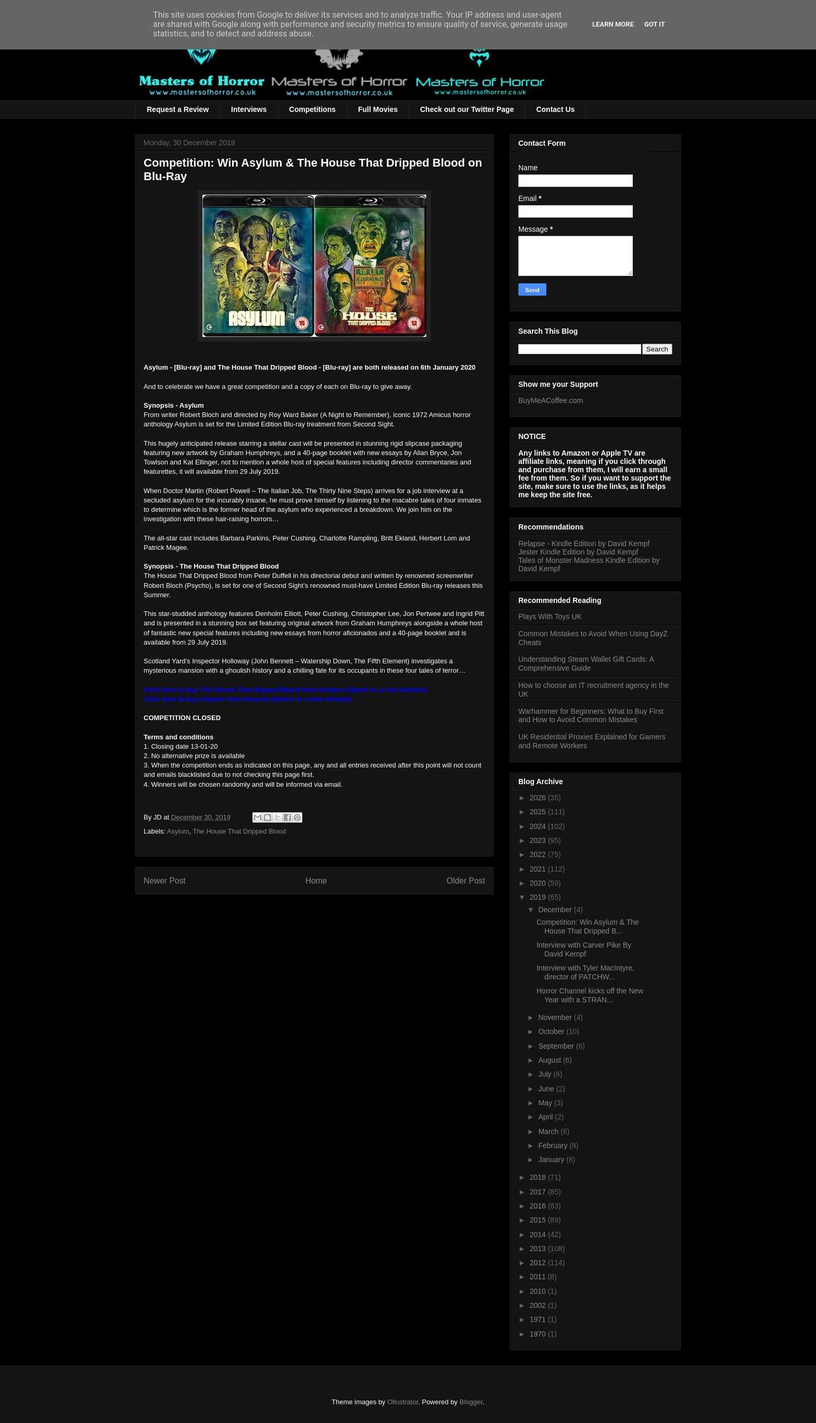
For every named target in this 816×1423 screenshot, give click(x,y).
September (557, 1046)
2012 (539, 1262)
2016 (539, 1206)
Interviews (248, 109)
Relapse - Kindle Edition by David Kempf (583, 543)
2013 (539, 1248)
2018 (539, 1177)
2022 (539, 854)
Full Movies (378, 109)
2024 (539, 826)
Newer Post (165, 880)
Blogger (471, 1402)
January (552, 1159)
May (546, 1103)
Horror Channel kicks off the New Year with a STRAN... (590, 995)
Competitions (312, 109)
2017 (539, 1192)
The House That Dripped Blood (239, 831)
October (552, 1031)
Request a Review (178, 109)
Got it (654, 24)
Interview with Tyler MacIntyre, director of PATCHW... (585, 972)
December (555, 909)
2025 (539, 812)
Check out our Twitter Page (467, 109)
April (546, 1117)
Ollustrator (402, 1402)
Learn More (613, 24)
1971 (539, 1319)
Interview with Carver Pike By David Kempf (584, 949)
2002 (539, 1305)
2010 (539, 1291)
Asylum (178, 831)
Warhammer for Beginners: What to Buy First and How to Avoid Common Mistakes (591, 715)
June (547, 1089)
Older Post (466, 880)
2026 (539, 798)
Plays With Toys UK (550, 616)
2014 (539, 1234)
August (550, 1060)
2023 (539, 840)
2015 (539, 1220)
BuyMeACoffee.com (550, 400)
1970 (539, 1334)
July (545, 1074)
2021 (539, 869)
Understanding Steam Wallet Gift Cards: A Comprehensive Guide (586, 663)
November (555, 1017)
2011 (539, 1277)
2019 (539, 897)
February (553, 1145)
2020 (539, 883)
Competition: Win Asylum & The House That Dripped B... (588, 926)
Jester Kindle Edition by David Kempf (578, 552)
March (549, 1131)
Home (316, 880)
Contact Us (555, 109)
